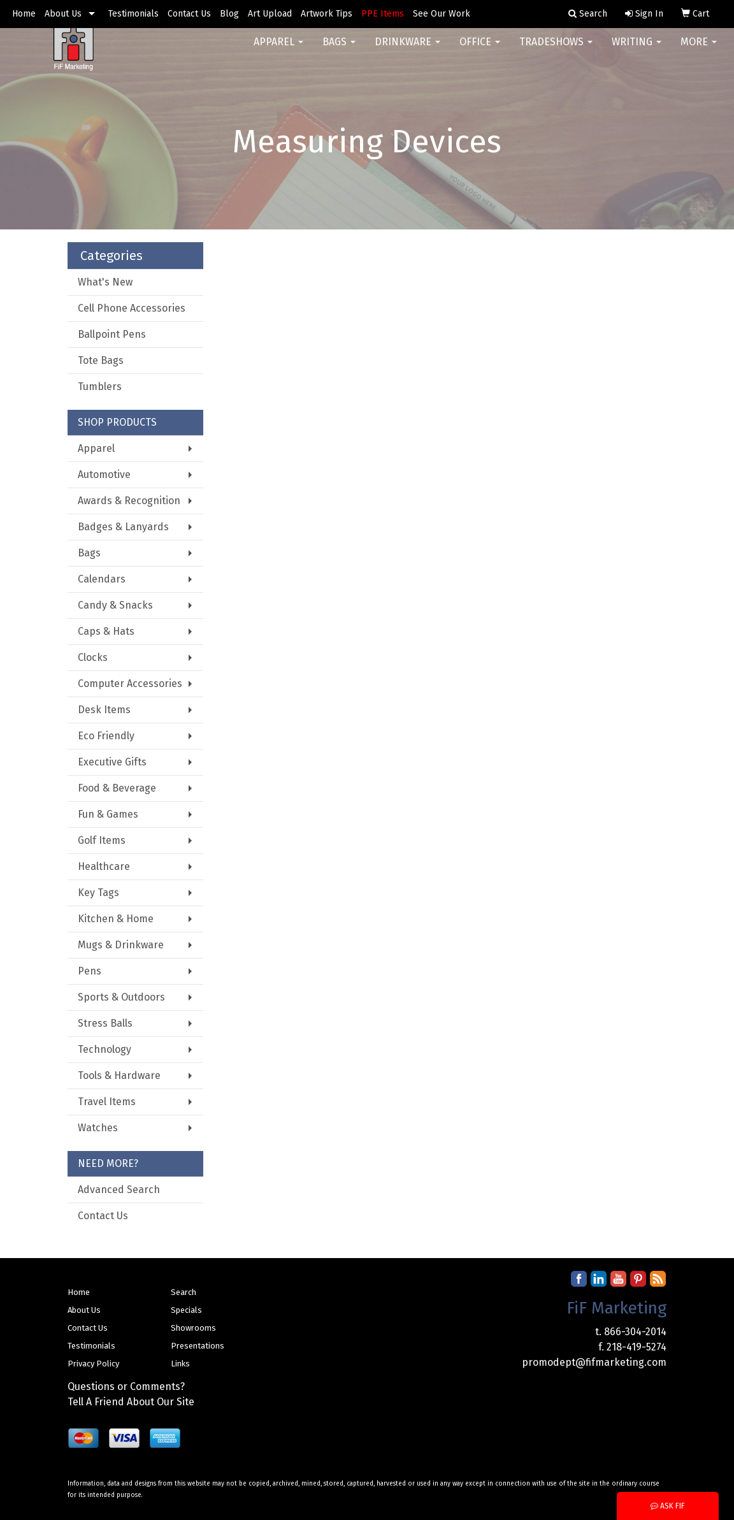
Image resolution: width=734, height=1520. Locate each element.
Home (24, 13)
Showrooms (193, 1328)
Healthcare (104, 866)
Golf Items (102, 840)
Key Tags (98, 893)
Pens (89, 971)
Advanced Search (119, 1189)
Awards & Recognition (129, 501)
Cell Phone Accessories (131, 308)
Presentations (197, 1345)
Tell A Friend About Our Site (131, 1402)
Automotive (104, 474)
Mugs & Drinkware (121, 945)
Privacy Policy (93, 1363)
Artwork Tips (326, 13)
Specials (186, 1310)
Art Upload (270, 13)
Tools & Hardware (119, 1075)
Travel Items (107, 1102)
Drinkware (407, 51)
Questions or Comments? (126, 1386)
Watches (98, 1128)
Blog (229, 13)
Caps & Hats (106, 631)
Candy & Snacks (115, 605)
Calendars (102, 579)
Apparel (278, 51)
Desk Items (104, 710)
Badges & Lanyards (123, 527)
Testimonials (133, 13)
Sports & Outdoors (121, 997)
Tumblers (100, 386)
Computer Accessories (130, 683)
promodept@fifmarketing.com (594, 1362)
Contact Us (189, 13)
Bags (339, 51)
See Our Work (441, 13)
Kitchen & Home (116, 919)
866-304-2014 (635, 1332)
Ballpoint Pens (112, 334)
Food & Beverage (117, 788)
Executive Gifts (112, 762)
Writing (636, 51)
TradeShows (556, 51)
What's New (105, 282)
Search (183, 1292)
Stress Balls (105, 1023)
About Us (63, 13)
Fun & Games (108, 814)
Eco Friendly (106, 736)
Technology (104, 1049)
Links (180, 1363)
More (698, 51)
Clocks (93, 657)
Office (479, 51)
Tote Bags (101, 360)
